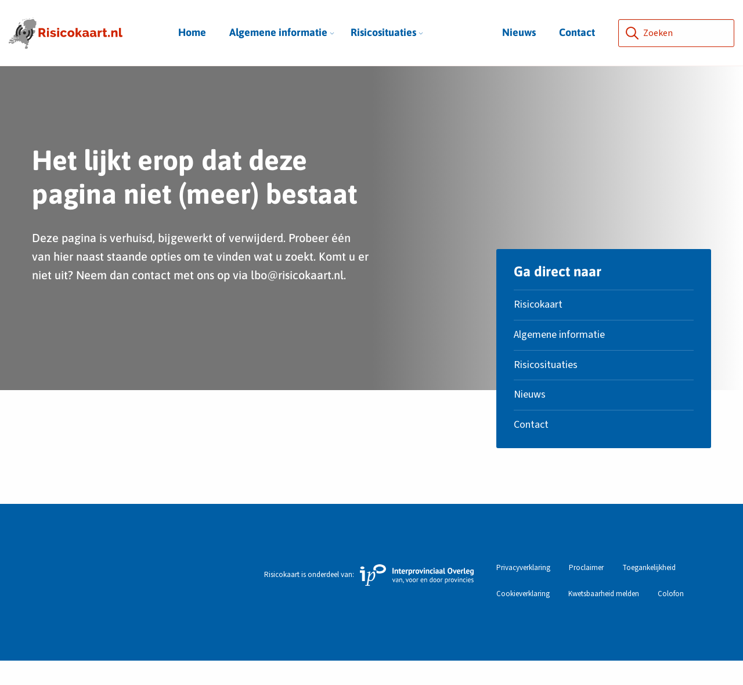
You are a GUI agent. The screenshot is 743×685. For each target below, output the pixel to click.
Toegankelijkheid (649, 592)
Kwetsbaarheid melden (603, 618)
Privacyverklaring (523, 592)
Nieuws (519, 32)
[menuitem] (278, 33)
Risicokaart (538, 329)
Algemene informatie (281, 32)
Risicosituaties (387, 32)
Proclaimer (586, 592)
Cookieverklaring (523, 618)
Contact (577, 32)
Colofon (671, 618)
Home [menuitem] (192, 32)
